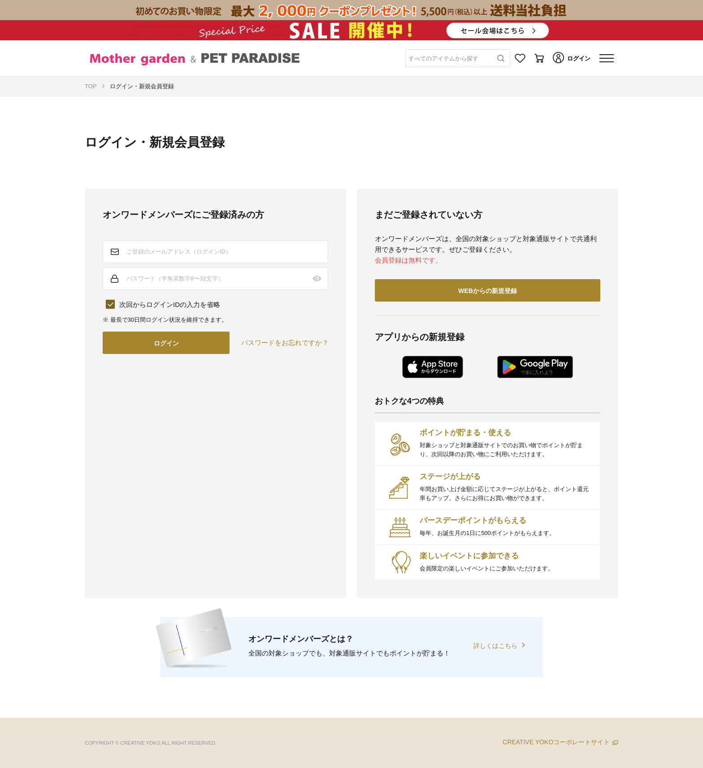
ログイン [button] (166, 343)
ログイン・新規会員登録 (142, 86)
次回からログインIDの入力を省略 (169, 304)
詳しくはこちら (495, 645)
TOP (91, 86)
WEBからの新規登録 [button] (487, 290)
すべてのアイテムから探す (443, 58)
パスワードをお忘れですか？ (285, 342)
